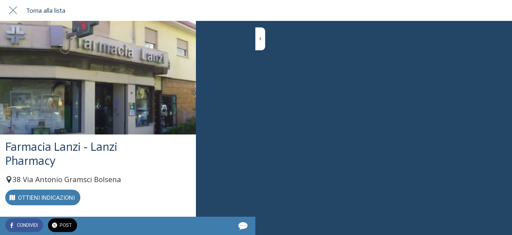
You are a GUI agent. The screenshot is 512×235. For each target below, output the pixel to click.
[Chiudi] (13, 10)
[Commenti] (183, 226)
